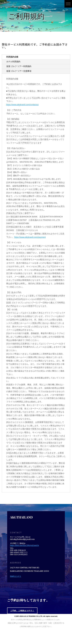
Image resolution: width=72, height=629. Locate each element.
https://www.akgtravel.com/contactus (22, 104)
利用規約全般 (12, 57)
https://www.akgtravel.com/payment (30, 237)
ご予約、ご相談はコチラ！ (22, 611)
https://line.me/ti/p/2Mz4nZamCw (24, 545)
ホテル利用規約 (13, 61)
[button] (68, 4)
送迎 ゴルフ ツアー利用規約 (18, 66)
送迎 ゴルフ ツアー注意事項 (18, 71)
